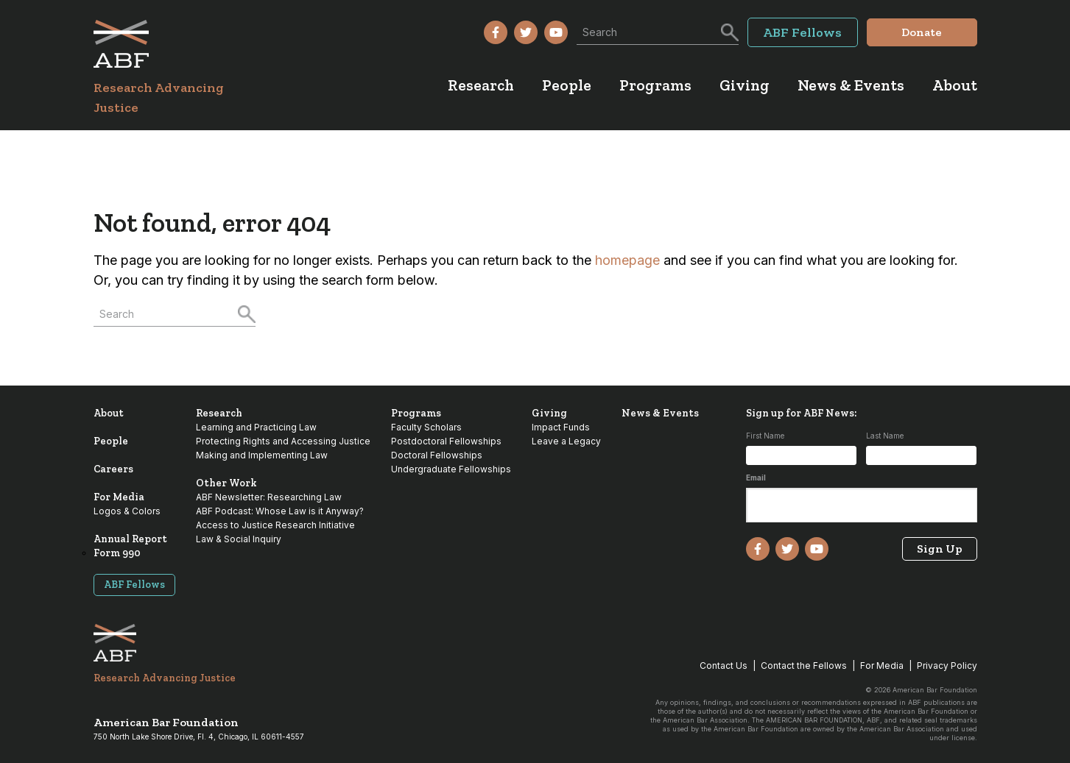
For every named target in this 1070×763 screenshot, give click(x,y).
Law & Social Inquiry (238, 538)
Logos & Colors (127, 511)
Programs (416, 413)
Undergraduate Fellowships (451, 469)
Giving (549, 413)
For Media (119, 497)
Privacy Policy (947, 665)
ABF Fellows (134, 584)
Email (756, 477)
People (111, 441)
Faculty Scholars (426, 427)
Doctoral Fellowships (436, 455)
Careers (113, 469)
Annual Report (130, 539)
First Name (765, 435)
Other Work (226, 483)
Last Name (885, 435)
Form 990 (117, 553)
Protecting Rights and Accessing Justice (283, 441)
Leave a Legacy (566, 441)
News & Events (660, 413)
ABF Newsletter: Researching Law (269, 497)
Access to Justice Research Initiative (275, 524)
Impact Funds (561, 427)
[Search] (728, 31)
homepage (627, 260)
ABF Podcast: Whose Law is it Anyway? (280, 511)
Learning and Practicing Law (256, 427)
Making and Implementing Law (262, 455)
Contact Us (723, 665)
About (109, 413)
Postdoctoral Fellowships (446, 441)
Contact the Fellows (804, 665)
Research (219, 413)
